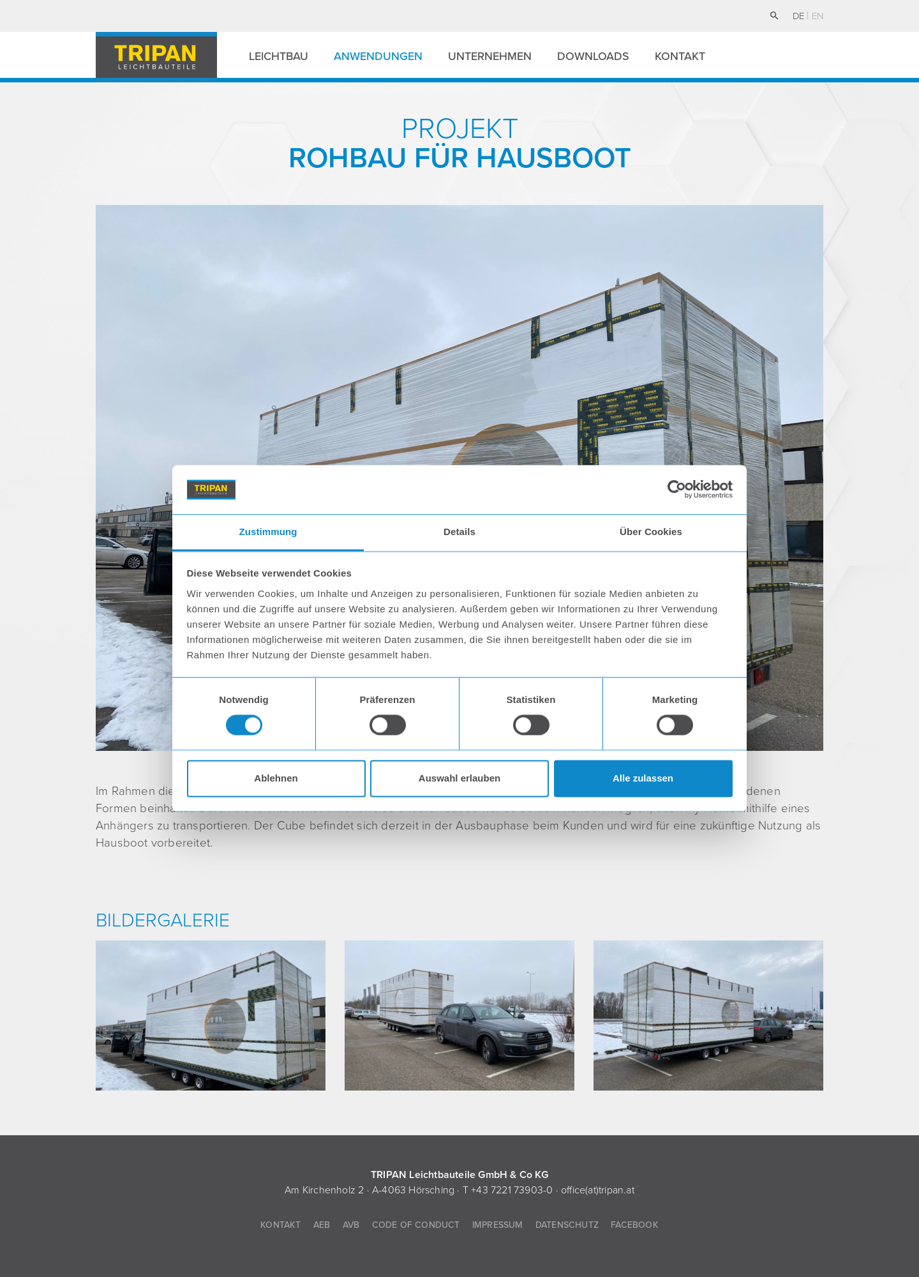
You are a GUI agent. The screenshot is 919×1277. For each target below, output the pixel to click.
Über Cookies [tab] (651, 531)
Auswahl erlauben (459, 778)
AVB (351, 1225)
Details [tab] (459, 531)
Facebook (635, 1225)
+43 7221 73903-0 (512, 1190)
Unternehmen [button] (490, 56)
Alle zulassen (643, 778)
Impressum (497, 1225)
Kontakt (680, 56)
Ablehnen (275, 778)
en (817, 16)
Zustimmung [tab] (268, 531)
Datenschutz (567, 1225)
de (800, 16)
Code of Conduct (416, 1225)
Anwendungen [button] (378, 56)
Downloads (593, 56)
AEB (322, 1225)
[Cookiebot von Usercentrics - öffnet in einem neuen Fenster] (677, 489)
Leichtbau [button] (278, 56)
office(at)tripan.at (597, 1190)
